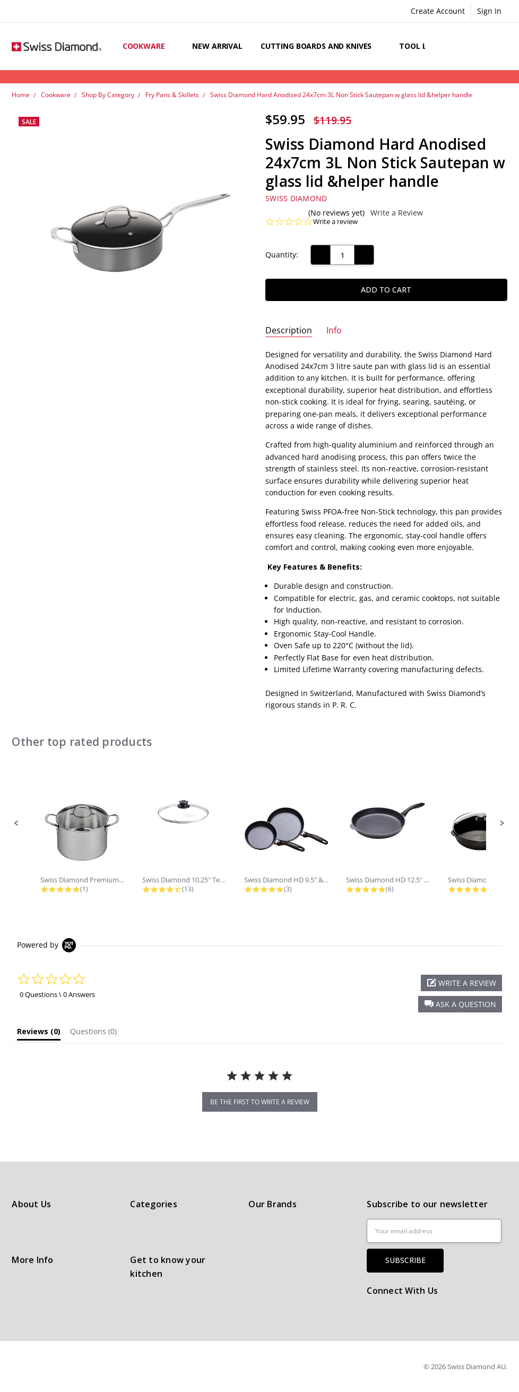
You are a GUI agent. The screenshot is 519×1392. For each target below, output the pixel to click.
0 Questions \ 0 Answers (57, 994)
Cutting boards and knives (321, 46)
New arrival (217, 46)
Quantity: (281, 255)
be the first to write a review (259, 1101)
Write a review (335, 221)
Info (334, 330)
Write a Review (396, 213)
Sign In (489, 11)
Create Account (438, 11)
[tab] (38, 1034)
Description (288, 330)
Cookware (149, 46)
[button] (16, 823)
